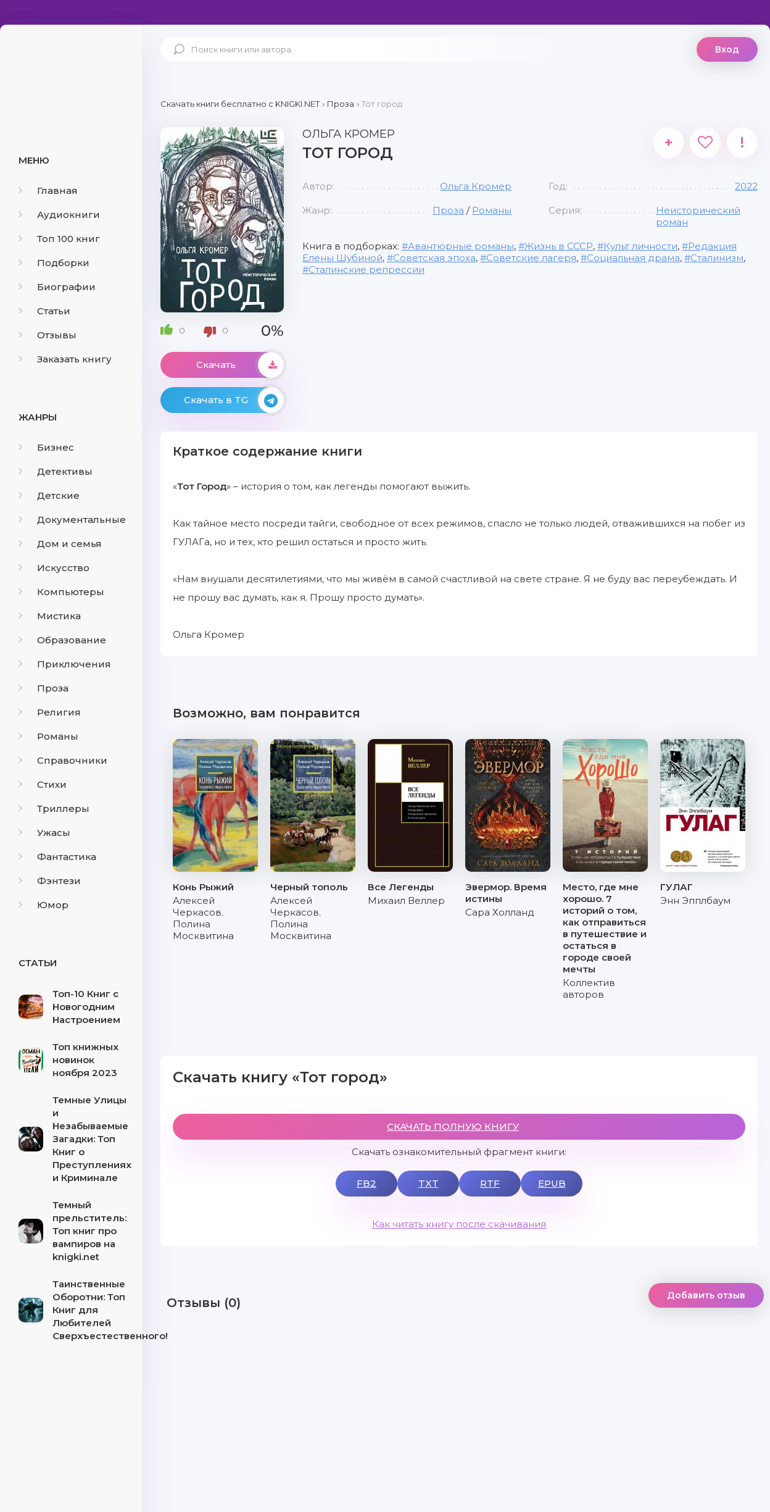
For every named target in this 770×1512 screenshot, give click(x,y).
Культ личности (640, 246)
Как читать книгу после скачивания (459, 1224)
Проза (43, 688)
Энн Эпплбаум (695, 900)
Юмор (43, 905)
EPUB (552, 1183)
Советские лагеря (531, 258)
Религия (50, 712)
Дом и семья (60, 543)
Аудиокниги (59, 214)
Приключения (65, 664)
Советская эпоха (434, 258)
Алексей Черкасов (197, 906)
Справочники (63, 760)
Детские (49, 495)
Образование (62, 640)
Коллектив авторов (589, 988)
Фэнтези (50, 881)
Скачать (240, 365)
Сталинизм (716, 258)
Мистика (50, 616)
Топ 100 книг (59, 238)
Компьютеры (61, 592)
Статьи (44, 311)
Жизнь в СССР (558, 246)
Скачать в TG (234, 400)
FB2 (366, 1183)
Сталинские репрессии (366, 269)
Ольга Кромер (475, 186)
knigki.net (71, 71)
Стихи (43, 784)
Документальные (72, 519)
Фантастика (57, 857)
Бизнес (46, 447)
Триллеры (54, 808)
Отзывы (48, 335)
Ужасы (44, 832)
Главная (48, 190)
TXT (428, 1183)
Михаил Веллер (406, 900)
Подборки (54, 263)
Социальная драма (633, 258)
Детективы (56, 471)
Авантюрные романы (461, 246)
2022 (746, 186)
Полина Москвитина (203, 930)
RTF (490, 1183)
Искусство (54, 568)
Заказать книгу (65, 359)
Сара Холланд (499, 912)
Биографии (57, 287)
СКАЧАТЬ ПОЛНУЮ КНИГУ (453, 1126)
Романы (48, 736)
